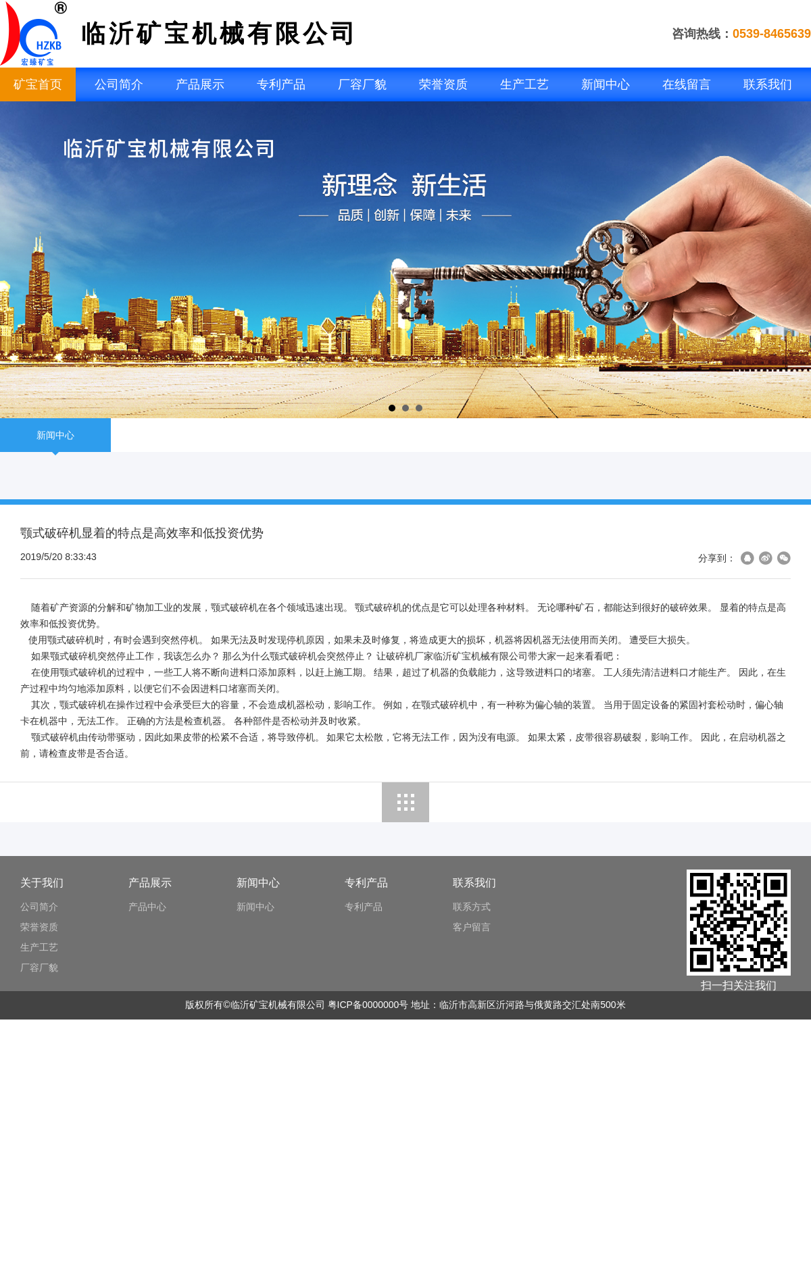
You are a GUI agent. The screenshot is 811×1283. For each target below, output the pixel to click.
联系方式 (472, 906)
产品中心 (147, 906)
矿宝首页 (38, 84)
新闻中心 (605, 84)
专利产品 (281, 84)
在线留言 (686, 84)
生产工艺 (524, 84)
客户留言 (472, 927)
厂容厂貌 (362, 84)
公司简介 (119, 84)
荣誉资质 (443, 84)
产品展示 (200, 84)
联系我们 (767, 84)
